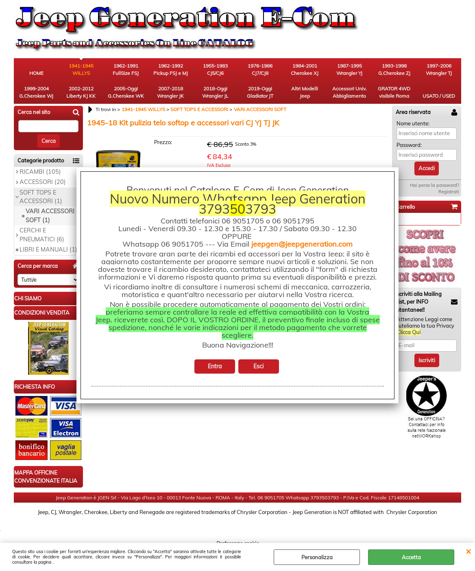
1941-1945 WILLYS (81, 69)
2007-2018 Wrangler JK (170, 92)
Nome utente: (413, 123)
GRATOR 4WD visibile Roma (394, 92)
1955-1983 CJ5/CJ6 (215, 69)
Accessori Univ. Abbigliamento (349, 92)
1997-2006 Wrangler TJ (439, 69)
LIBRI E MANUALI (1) (48, 249)
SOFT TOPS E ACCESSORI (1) (41, 197)
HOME (36, 73)
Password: (409, 145)
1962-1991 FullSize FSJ (126, 69)
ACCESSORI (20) (43, 182)
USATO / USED (439, 96)
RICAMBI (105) (40, 171)
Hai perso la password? (434, 185)
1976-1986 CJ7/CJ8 (260, 69)
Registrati (448, 192)
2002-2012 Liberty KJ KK (81, 92)
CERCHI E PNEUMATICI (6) (42, 235)
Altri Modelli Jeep (304, 92)
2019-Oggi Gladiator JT (260, 92)
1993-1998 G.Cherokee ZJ (394, 69)
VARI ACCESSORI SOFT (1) (50, 215)
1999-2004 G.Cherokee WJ (36, 92)
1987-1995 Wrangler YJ (349, 69)
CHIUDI (468, 551)
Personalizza (317, 557)
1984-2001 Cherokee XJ (304, 69)
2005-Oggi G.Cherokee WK (126, 92)
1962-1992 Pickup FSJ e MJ (170, 69)
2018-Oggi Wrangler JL (215, 92)
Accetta (411, 557)
